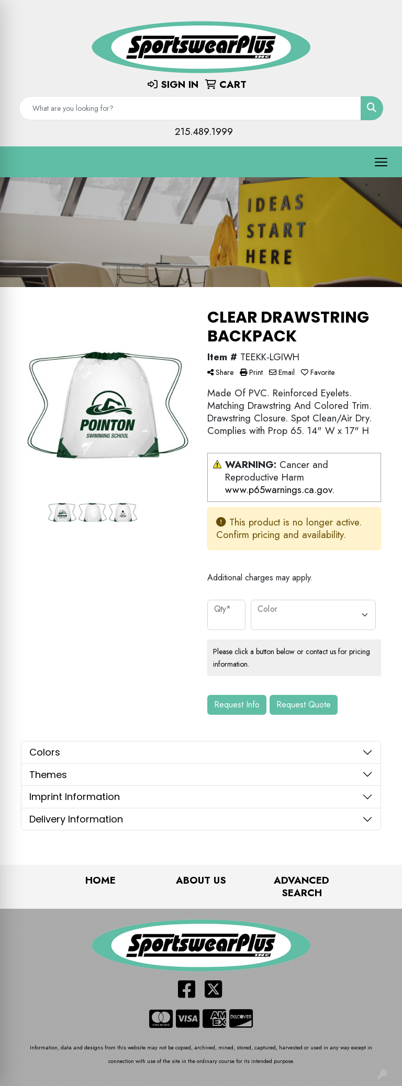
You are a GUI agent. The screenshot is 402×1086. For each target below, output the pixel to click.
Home (100, 880)
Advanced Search (301, 886)
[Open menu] (381, 162)
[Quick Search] (190, 108)
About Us (201, 880)
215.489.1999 (204, 131)
